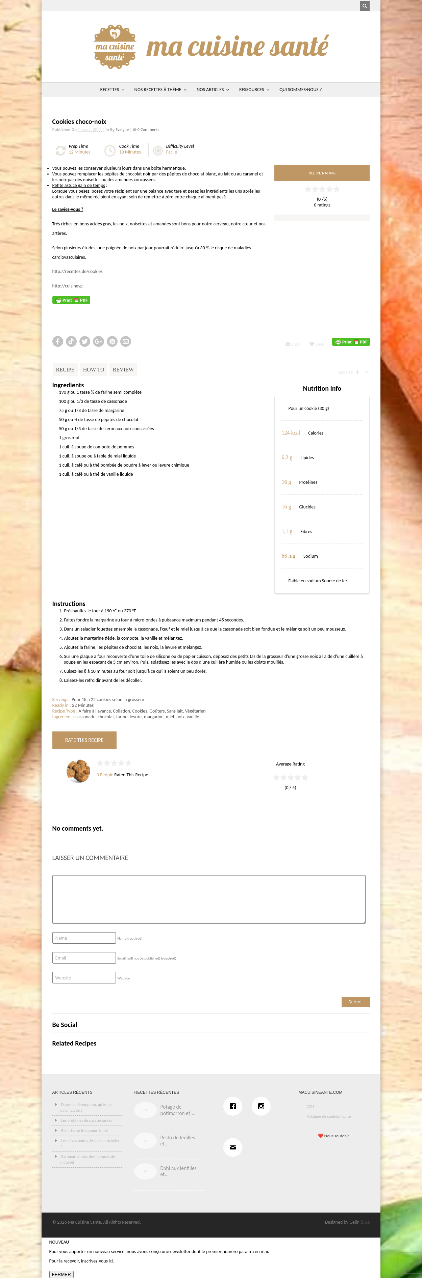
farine (121, 717)
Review (123, 369)
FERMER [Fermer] (61, 1274)
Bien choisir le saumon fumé (84, 1130)
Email (294, 344)
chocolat (106, 717)
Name (130, 938)
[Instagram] (263, 1106)
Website (124, 978)
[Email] (234, 1147)
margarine (154, 717)
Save (316, 344)
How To (93, 369)
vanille (193, 717)
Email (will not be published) (147, 958)
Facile (171, 152)
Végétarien (195, 711)
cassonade (85, 717)
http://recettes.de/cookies (77, 271)
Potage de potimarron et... (177, 1110)
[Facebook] (234, 1106)
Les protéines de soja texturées (86, 1120)
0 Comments (147, 129)
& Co (365, 1222)
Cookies (139, 711)
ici (111, 1261)
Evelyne (122, 129)
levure (136, 717)
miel (170, 717)
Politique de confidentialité (328, 1116)
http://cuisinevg (67, 286)
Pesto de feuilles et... (177, 1140)
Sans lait (175, 711)
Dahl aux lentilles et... (178, 1171)
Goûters (157, 711)
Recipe (65, 369)
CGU (310, 1106)
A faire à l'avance (94, 711)
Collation (121, 711)
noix (180, 717)
